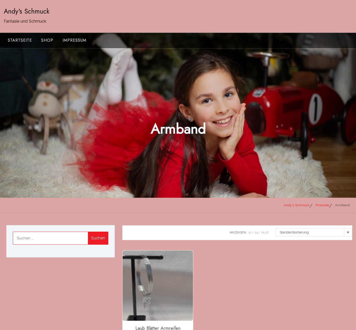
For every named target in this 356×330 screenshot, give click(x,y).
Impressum (74, 40)
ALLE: (265, 232)
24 (256, 232)
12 (249, 232)
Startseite (20, 40)
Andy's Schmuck (26, 11)
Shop (47, 40)
